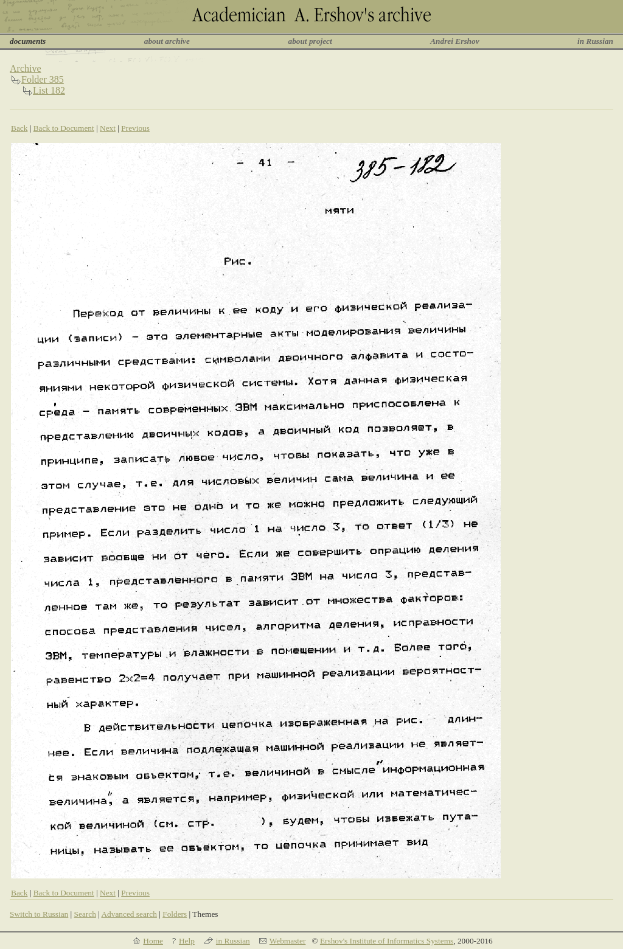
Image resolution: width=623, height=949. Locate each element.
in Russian (595, 41)
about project (310, 41)
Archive (25, 68)
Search (85, 914)
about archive (167, 41)
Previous (135, 128)
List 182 (49, 90)
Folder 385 (42, 79)
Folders (174, 914)
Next (108, 128)
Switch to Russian (39, 914)
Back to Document (63, 128)
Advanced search (128, 914)
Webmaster (288, 940)
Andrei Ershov (454, 41)
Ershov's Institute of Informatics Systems (386, 940)
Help (187, 940)
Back (19, 128)
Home (153, 940)
